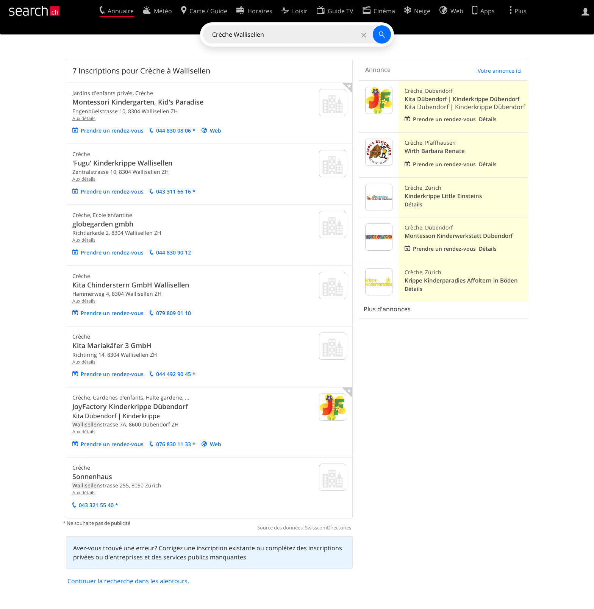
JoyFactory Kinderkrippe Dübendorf (130, 406)
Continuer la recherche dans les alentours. (128, 581)
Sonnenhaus (92, 476)
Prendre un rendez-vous (112, 130)
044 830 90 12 (173, 252)
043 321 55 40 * (98, 505)
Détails (488, 119)
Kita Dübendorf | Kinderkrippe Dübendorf (462, 99)
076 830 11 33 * (175, 444)
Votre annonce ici (500, 70)
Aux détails (83, 118)
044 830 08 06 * (175, 130)
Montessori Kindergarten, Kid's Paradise (137, 101)
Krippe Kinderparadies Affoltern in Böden (461, 280)
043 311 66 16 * (175, 191)
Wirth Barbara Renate (435, 151)
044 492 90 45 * (175, 374)
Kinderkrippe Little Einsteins (443, 196)
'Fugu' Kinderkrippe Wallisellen (122, 162)
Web (215, 130)
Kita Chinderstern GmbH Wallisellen (130, 284)
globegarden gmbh (102, 223)
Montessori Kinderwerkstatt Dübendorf (459, 236)
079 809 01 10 (173, 313)
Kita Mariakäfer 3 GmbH (112, 345)
